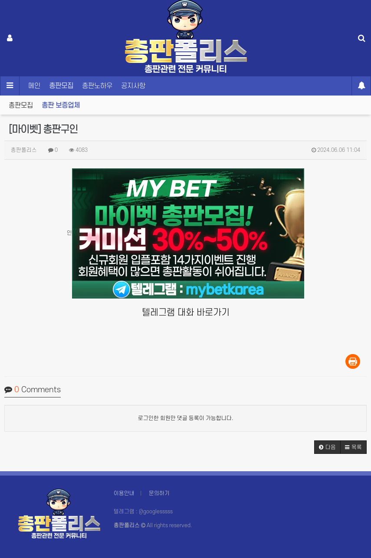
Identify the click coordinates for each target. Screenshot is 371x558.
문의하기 (159, 493)
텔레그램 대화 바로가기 (186, 313)
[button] (327, 447)
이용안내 (124, 493)
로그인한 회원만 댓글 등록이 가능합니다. (185, 418)
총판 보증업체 (61, 105)
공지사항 (133, 86)
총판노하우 (97, 86)
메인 (34, 86)
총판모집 (61, 86)
